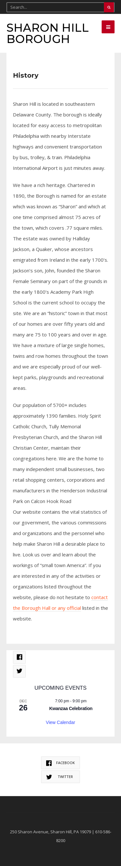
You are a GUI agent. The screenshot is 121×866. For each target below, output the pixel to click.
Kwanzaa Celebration (70, 708)
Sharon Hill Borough (47, 33)
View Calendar (60, 722)
